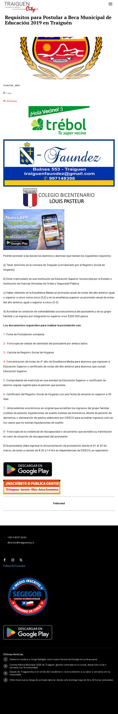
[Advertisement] (29, 520)
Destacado (39, 77)
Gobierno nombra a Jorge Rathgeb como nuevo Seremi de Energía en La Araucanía (53, 659)
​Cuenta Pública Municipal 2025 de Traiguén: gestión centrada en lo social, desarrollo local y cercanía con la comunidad (57, 666)
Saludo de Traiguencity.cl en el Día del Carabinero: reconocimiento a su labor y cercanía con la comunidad (59, 673)
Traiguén (59, 77)
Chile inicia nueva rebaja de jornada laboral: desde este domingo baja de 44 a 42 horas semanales (61, 679)
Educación (78, 77)
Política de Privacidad (14, 566)
